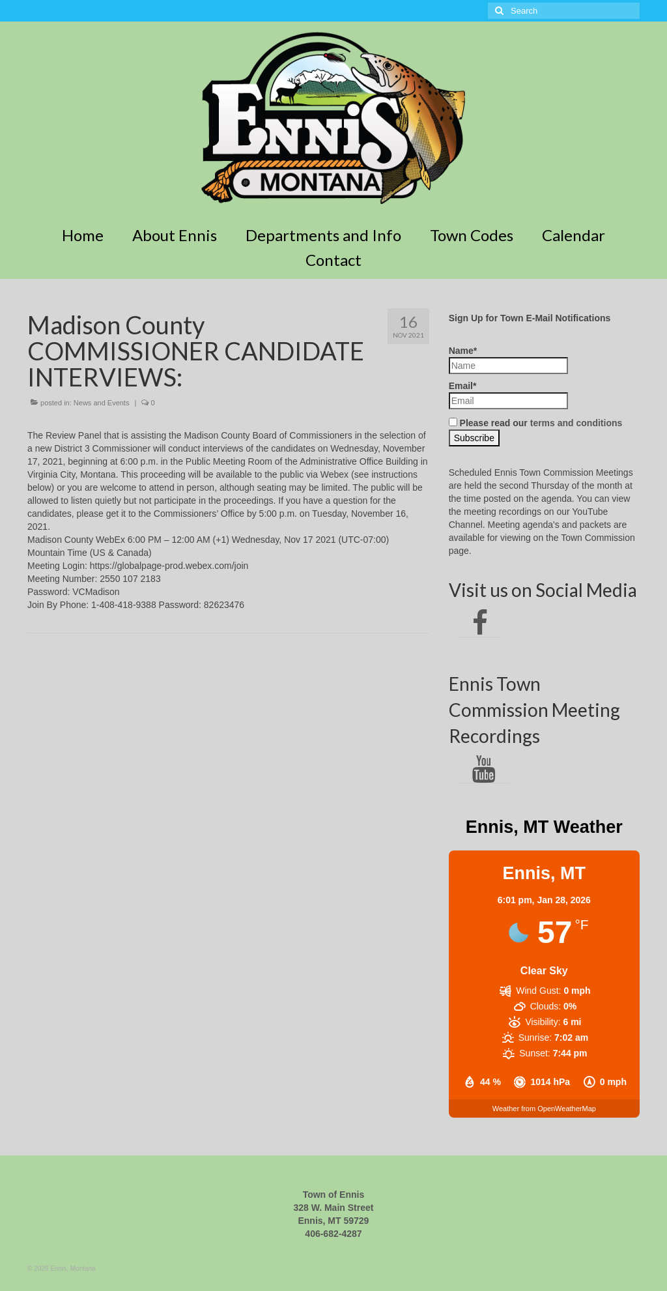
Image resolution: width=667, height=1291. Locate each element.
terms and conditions (576, 423)
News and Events (102, 403)
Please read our (536, 423)
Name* (508, 359)
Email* (508, 395)
